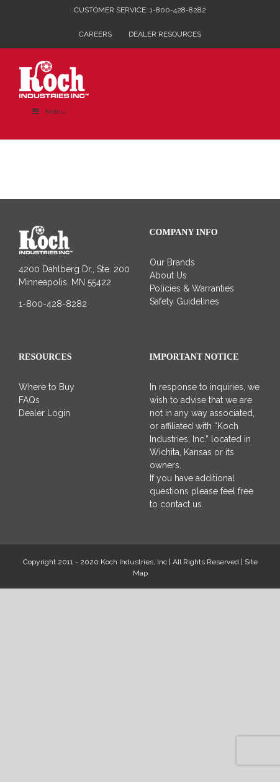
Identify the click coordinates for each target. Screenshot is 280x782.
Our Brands (172, 262)
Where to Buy (47, 387)
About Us (168, 275)
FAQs (29, 400)
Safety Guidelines (184, 301)
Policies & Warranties (192, 288)
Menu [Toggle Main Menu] (48, 111)
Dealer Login (44, 413)
